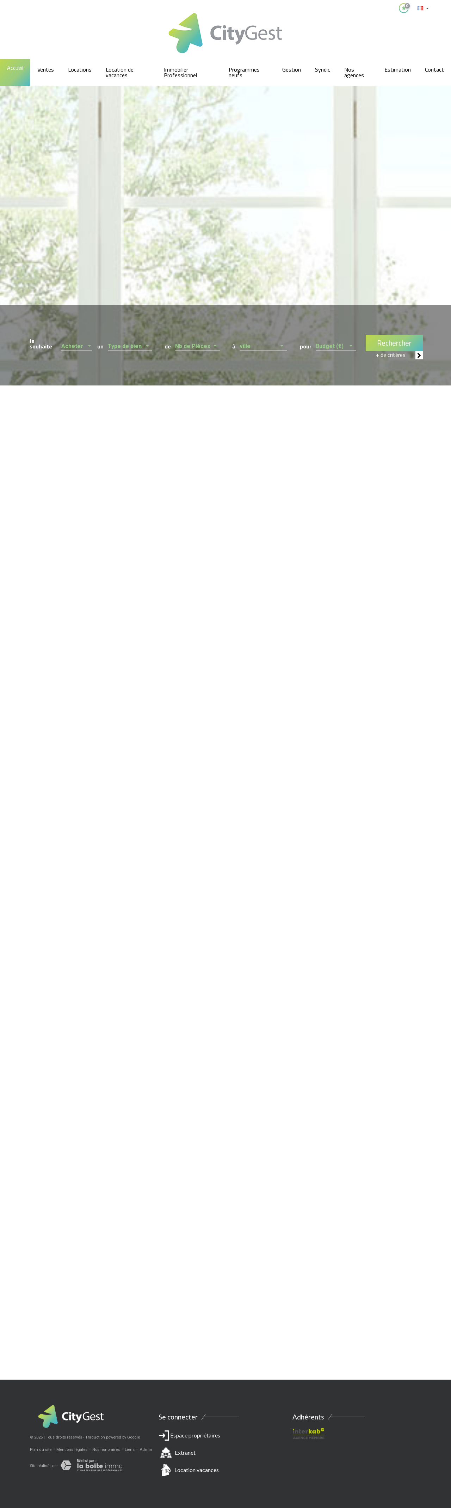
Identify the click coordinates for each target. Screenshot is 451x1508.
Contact (434, 69)
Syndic (322, 69)
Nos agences (354, 72)
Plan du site (40, 1449)
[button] (76, 344)
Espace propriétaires (225, 1454)
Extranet (185, 1452)
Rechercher (394, 342)
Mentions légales (71, 1449)
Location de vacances (120, 72)
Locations (80, 69)
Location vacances (196, 1469)
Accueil (15, 67)
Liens (130, 1449)
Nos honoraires (106, 1449)
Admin (146, 1449)
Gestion (291, 69)
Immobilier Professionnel (180, 72)
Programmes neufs (244, 72)
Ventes (45, 69)
